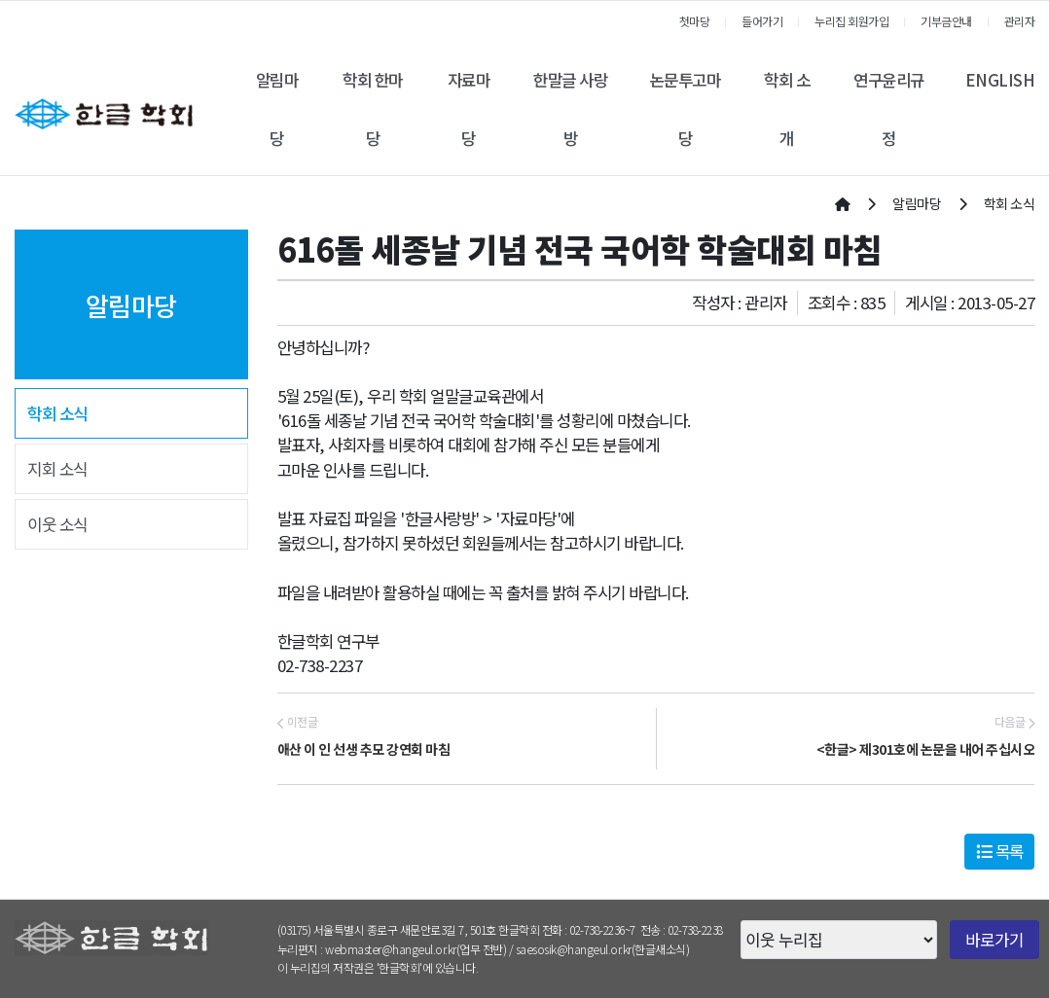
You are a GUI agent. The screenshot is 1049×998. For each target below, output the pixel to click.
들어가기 (762, 21)
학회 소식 (57, 413)
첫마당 (694, 21)
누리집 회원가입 (851, 21)
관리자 (1019, 21)
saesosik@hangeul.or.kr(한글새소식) (603, 949)
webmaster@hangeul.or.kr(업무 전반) (415, 949)
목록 (1000, 851)
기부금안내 (946, 21)
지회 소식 (57, 469)
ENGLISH (1000, 79)
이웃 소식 (57, 524)
